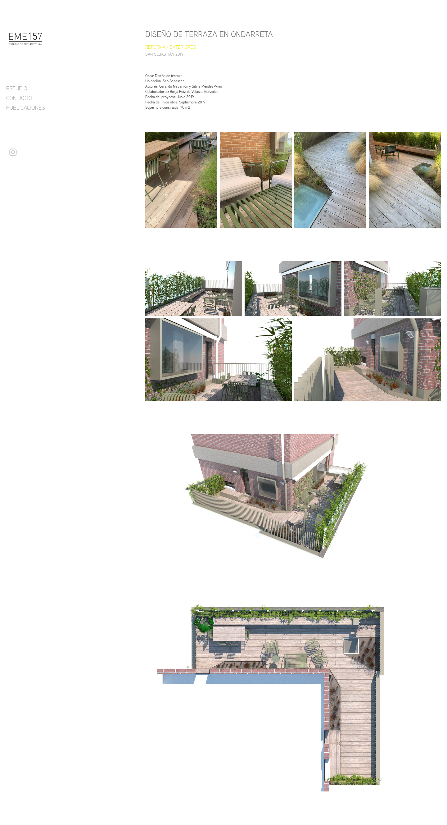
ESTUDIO (16, 88)
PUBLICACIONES (25, 107)
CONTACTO (19, 97)
